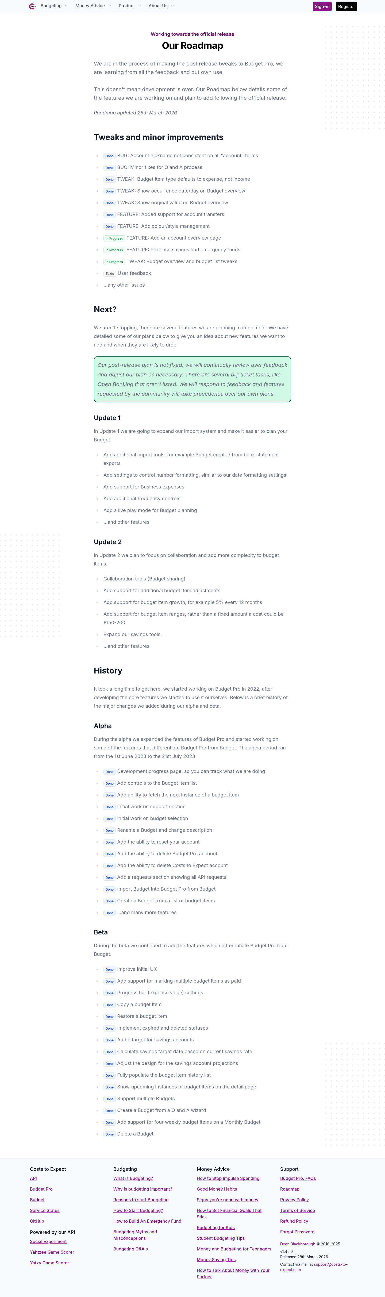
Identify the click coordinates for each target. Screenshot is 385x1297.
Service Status (45, 1210)
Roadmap (289, 1189)
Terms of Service (297, 1210)
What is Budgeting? (133, 1178)
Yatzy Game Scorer (49, 1262)
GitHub (37, 1221)
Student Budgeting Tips (221, 1238)
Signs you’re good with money (228, 1199)
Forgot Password (297, 1231)
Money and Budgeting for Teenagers (234, 1249)
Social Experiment (48, 1241)
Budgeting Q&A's (130, 1249)
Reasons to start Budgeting (141, 1199)
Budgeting (55, 5)
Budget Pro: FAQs (298, 1178)
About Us (162, 5)
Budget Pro (41, 1189)
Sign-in (322, 6)
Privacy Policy (294, 1199)
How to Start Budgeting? (138, 1210)
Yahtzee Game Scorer (52, 1252)
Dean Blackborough (297, 1244)
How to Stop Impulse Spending (228, 1178)
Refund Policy (294, 1221)
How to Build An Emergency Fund (147, 1221)
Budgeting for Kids (216, 1227)
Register (346, 6)
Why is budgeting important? (142, 1189)
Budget (37, 1199)
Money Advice (93, 5)
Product (130, 5)
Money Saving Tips (216, 1259)
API (33, 1178)
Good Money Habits (217, 1189)
